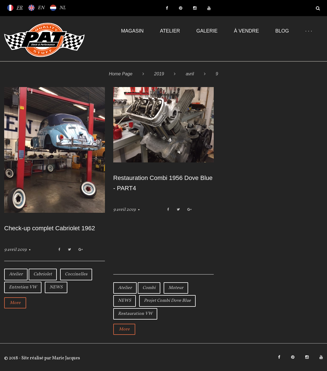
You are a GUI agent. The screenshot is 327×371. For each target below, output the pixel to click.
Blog (282, 31)
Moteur (175, 288)
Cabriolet (42, 274)
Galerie (207, 31)
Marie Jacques (65, 358)
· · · (308, 31)
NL (62, 7)
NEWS (56, 287)
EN (41, 7)
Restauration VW (135, 314)
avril (190, 73)
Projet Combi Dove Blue (167, 301)
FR (19, 7)
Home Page (120, 73)
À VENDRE (246, 31)
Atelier (170, 31)
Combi (149, 288)
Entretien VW (23, 287)
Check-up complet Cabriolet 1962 (49, 228)
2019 (159, 73)
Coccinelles (76, 274)
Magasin (132, 31)
